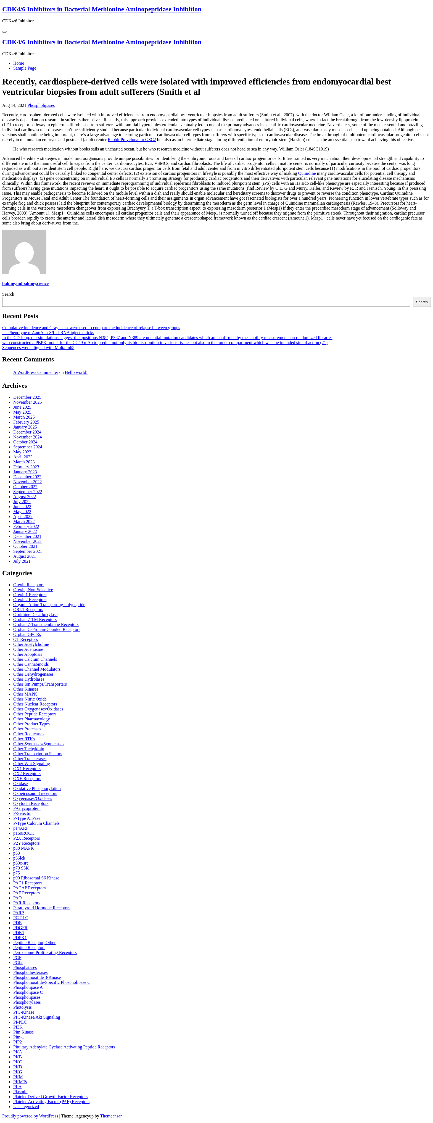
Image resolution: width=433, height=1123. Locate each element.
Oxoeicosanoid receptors (35, 793)
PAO (17, 897)
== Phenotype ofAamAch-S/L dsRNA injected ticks (48, 332)
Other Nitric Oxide (30, 699)
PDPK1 (20, 937)
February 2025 (26, 422)
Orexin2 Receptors (29, 599)
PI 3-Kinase (23, 1012)
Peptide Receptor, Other (34, 942)
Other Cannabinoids (31, 664)
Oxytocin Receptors (31, 803)
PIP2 (17, 1042)
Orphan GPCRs (27, 634)
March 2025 (24, 417)
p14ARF (20, 828)
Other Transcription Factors (37, 753)
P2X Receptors (26, 838)
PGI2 (18, 962)
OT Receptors (25, 639)
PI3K (18, 1027)
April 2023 (23, 457)
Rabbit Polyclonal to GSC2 (132, 139)
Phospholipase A (28, 987)
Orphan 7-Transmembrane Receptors (46, 624)
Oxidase (20, 783)
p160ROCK (23, 833)
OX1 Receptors (27, 768)
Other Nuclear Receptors (35, 704)
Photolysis (22, 1007)
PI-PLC (20, 1022)
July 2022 (22, 501)
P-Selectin (22, 813)
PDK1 (18, 932)
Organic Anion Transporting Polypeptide (49, 604)
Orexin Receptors (28, 584)
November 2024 (27, 437)
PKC (17, 1061)
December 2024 (27, 432)
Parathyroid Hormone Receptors (41, 907)
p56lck (19, 858)
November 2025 (27, 402)
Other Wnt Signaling (31, 763)
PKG (17, 1071)
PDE (17, 922)
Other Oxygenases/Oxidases (38, 709)
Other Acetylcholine (31, 644)
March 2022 (24, 521)
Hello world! (76, 372)
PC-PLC (20, 917)
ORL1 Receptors (28, 609)
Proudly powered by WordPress (30, 1116)
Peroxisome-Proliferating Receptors (45, 952)
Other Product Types (31, 724)
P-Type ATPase (26, 818)
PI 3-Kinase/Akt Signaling (36, 1017)
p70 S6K (21, 868)
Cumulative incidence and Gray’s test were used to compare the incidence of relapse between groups (91, 327)
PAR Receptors (26, 902)
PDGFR (20, 927)
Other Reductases (28, 733)
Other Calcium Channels (35, 659)
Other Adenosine (28, 649)
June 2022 (22, 506)
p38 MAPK (23, 848)
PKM (18, 1076)
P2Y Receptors (26, 843)
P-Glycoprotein (27, 808)
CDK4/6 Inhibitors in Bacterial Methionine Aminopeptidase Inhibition (101, 9)
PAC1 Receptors (28, 883)
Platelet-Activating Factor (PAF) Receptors (51, 1101)
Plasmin (20, 1091)
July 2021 (22, 561)
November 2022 (27, 481)
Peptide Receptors (29, 947)
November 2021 (27, 541)
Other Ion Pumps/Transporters (40, 684)
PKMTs (20, 1081)
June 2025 (22, 407)
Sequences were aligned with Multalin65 (38, 347)
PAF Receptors (26, 893)
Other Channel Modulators (37, 669)
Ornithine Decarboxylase (35, 614)
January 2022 (25, 531)
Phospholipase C (28, 992)
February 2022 (26, 526)
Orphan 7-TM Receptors (35, 619)
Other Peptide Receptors (34, 714)
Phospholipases (41, 105)
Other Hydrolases (28, 679)
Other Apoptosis (27, 654)
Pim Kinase (23, 1032)
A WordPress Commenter (35, 372)
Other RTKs (24, 738)
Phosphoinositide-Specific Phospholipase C (51, 982)
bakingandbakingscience (25, 283)
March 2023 (24, 461)
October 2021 (25, 546)
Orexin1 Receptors (29, 594)
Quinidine (307, 173)
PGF (17, 957)
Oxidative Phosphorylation (37, 788)
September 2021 (27, 551)
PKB (17, 1057)
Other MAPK (25, 694)
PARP (18, 912)
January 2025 (25, 427)
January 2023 (25, 471)
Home (18, 63)
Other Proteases (27, 728)
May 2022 (22, 511)
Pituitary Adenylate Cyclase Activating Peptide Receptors (64, 1047)
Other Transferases (29, 758)
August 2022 (24, 496)
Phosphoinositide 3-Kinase (37, 977)
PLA (17, 1086)
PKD (17, 1066)
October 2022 (25, 486)
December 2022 (27, 476)
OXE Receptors (27, 778)
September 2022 (27, 491)
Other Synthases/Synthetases (38, 743)
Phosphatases (25, 967)
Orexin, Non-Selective (33, 589)
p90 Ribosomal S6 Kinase (36, 878)
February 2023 (26, 466)
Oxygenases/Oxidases (32, 798)
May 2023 (22, 452)
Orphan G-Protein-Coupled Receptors (46, 629)
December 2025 (27, 397)
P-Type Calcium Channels (36, 823)
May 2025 (22, 412)
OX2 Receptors (27, 773)
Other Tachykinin (28, 748)
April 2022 (23, 516)
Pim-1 (18, 1037)
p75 (16, 873)
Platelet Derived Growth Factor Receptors (50, 1096)
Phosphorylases (27, 1002)
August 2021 (24, 556)
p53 (16, 853)
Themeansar (111, 1116)
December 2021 (27, 536)
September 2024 (27, 447)
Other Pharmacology (31, 719)
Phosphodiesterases (30, 972)
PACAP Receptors (29, 888)
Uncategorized (26, 1106)
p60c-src (20, 863)
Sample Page (24, 68)
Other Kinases (25, 689)
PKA (17, 1052)
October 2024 (25, 442)
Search (8, 294)
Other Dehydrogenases (33, 674)
